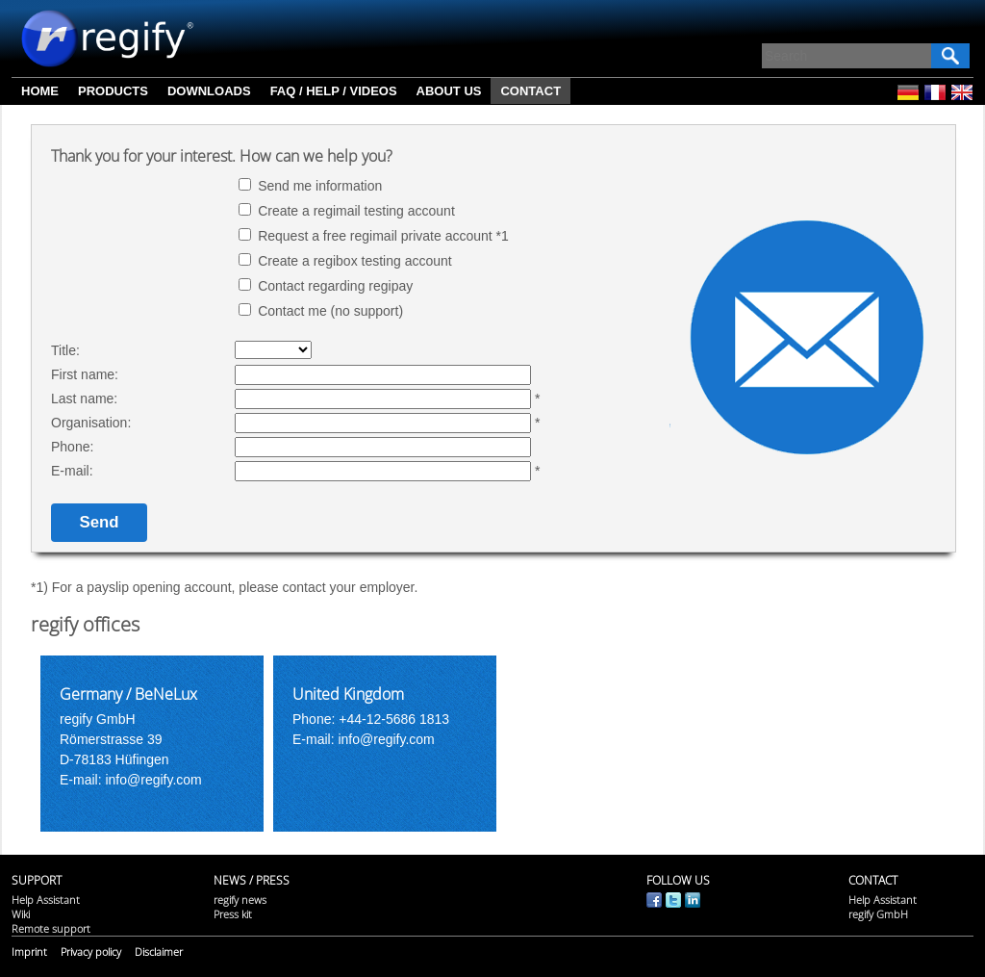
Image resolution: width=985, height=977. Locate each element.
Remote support (51, 928)
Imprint (29, 951)
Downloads (209, 91)
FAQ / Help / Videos (333, 91)
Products (113, 91)
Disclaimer (159, 951)
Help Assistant (46, 899)
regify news (240, 899)
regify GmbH (878, 914)
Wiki (21, 914)
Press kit (233, 914)
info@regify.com (155, 779)
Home (40, 91)
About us (449, 91)
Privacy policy (91, 951)
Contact (530, 91)
